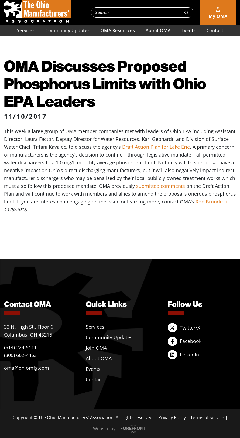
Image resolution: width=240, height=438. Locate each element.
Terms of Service (207, 417)
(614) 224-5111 (20, 347)
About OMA (158, 30)
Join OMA (96, 348)
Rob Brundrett (212, 201)
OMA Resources (118, 30)
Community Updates (67, 30)
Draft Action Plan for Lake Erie (156, 147)
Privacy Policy (172, 417)
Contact (215, 30)
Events (188, 30)
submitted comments (160, 186)
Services (26, 30)
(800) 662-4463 (20, 355)
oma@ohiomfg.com (26, 368)
